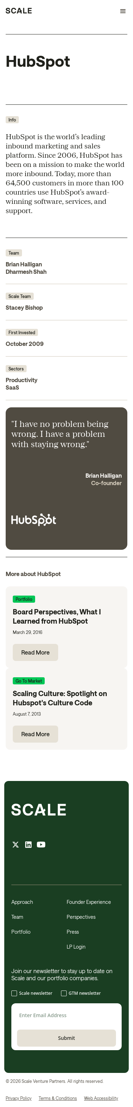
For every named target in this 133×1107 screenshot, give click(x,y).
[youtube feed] (41, 845)
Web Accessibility (101, 1098)
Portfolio (21, 932)
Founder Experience (89, 902)
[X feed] (15, 845)
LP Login (76, 947)
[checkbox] (66, 994)
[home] (19, 11)
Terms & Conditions (58, 1098)
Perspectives (81, 917)
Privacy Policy (19, 1098)
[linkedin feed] (28, 845)
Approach (22, 902)
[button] (119, 11)
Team (17, 917)
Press (73, 932)
